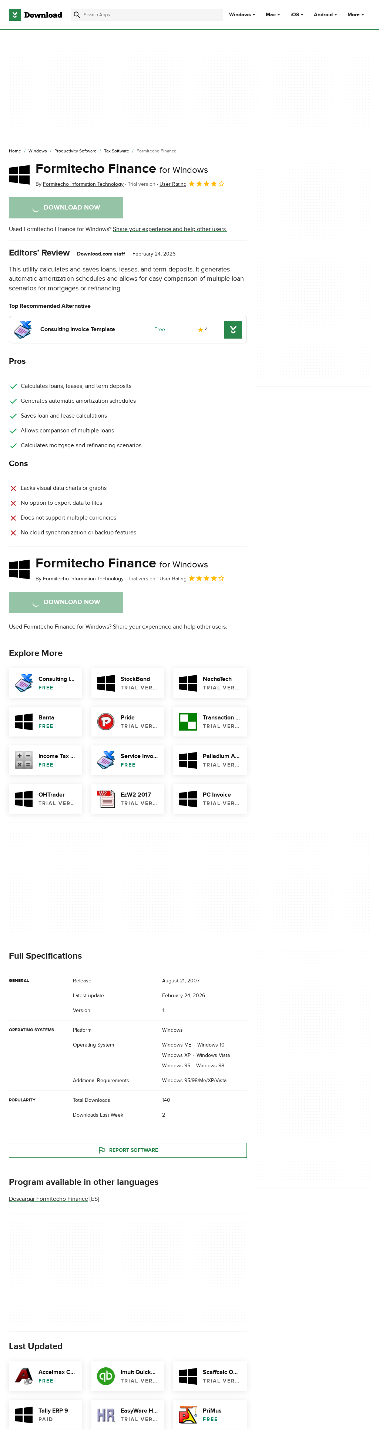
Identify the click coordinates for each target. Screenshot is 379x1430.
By (80, 184)
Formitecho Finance (122, 169)
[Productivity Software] (75, 151)
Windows (240, 14)
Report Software (127, 1150)
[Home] (15, 151)
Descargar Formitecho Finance (48, 1199)
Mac (271, 14)
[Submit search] (77, 15)
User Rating (192, 183)
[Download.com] (35, 15)
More (357, 14)
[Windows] (37, 151)
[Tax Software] (116, 151)
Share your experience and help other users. (170, 229)
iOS (295, 14)
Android (323, 14)
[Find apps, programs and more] (147, 15)
